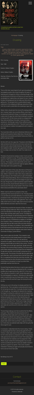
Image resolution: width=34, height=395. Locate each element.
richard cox (25, 52)
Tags (2, 47)
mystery (22, 50)
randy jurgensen (24, 53)
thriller (26, 50)
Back (3, 363)
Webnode (20, 391)
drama (17, 50)
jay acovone (16, 53)
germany (18, 52)
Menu (30, 3)
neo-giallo (8, 50)
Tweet (30, 363)
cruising (4, 49)
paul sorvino (25, 49)
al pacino (18, 49)
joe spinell (9, 53)
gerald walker (20, 55)
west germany (12, 52)
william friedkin (11, 49)
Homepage (14, 35)
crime (13, 50)
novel (14, 55)
